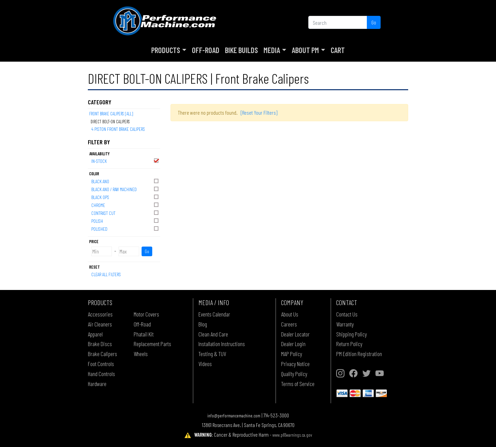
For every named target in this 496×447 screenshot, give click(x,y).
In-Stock (125, 160)
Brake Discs (100, 343)
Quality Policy (294, 373)
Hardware (97, 383)
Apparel (95, 334)
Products (165, 49)
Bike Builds (241, 49)
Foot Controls (101, 363)
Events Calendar (214, 314)
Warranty (345, 324)
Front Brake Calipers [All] (111, 113)
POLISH (125, 220)
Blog (202, 324)
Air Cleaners (100, 324)
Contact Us (347, 314)
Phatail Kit (144, 334)
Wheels (141, 353)
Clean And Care (213, 334)
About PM (305, 49)
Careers (289, 324)
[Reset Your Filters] (259, 112)
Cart (338, 49)
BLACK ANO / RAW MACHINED (125, 189)
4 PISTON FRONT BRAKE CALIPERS (118, 129)
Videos (205, 363)
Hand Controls (101, 373)
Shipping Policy (351, 334)
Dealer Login (293, 343)
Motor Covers (146, 314)
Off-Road (205, 49)
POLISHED (125, 228)
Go (373, 22)
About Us (289, 314)
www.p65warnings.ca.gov (292, 435)
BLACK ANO (125, 181)
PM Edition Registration (359, 353)
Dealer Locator (295, 334)
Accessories (100, 314)
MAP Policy (291, 353)
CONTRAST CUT (125, 212)
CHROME (125, 204)
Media (272, 49)
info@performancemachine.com (233, 415)
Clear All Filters (106, 274)
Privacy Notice (295, 363)
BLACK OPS (125, 197)
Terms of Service (297, 383)
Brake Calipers (102, 353)
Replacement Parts (152, 343)
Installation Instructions (221, 343)
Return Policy (349, 343)
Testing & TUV (212, 353)
